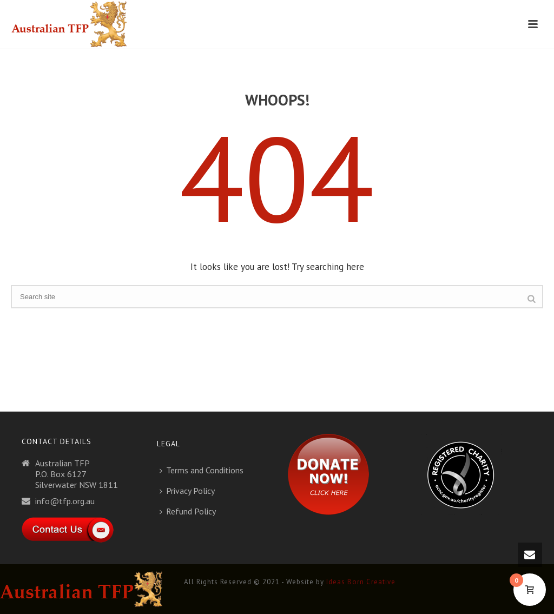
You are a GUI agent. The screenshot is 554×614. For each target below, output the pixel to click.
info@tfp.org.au (65, 501)
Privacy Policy (187, 490)
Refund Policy (188, 511)
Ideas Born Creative (360, 581)
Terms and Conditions (201, 470)
